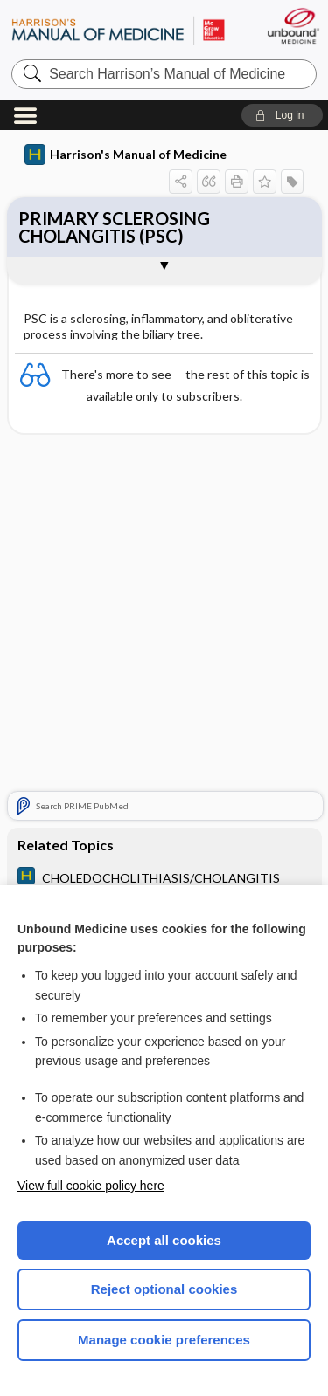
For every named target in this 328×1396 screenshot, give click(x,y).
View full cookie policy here (90, 1186)
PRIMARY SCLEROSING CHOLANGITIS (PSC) (114, 227)
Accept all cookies (164, 1240)
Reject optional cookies (164, 1289)
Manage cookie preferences (164, 1339)
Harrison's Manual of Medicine (125, 154)
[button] (282, 115)
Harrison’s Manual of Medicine (118, 30)
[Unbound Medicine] (292, 25)
